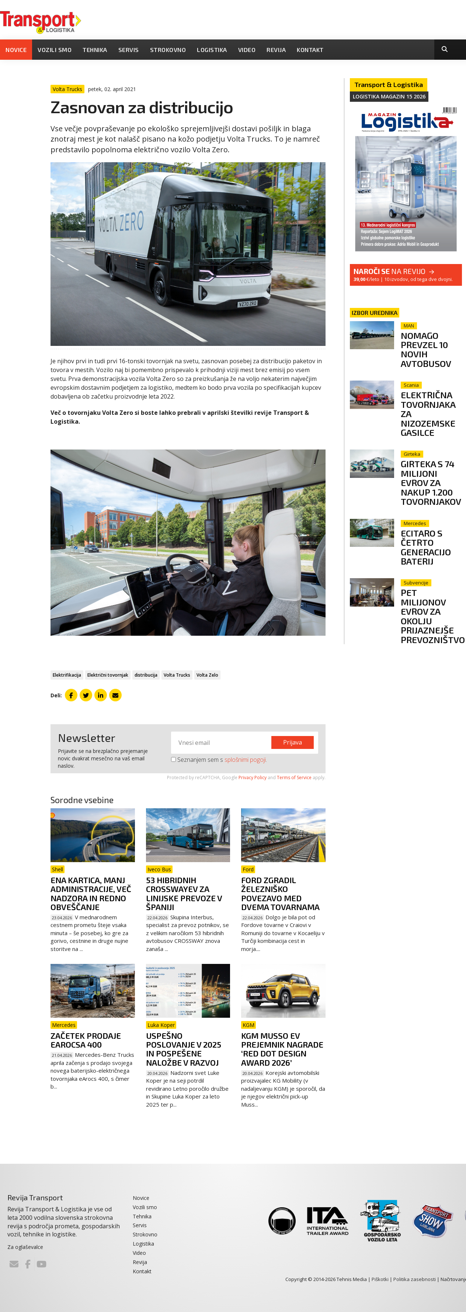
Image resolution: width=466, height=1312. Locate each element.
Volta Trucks (177, 675)
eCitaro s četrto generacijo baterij (426, 547)
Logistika (212, 49)
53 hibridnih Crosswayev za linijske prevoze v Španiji (184, 893)
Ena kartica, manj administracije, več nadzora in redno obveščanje (91, 893)
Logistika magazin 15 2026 (389, 96)
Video (247, 49)
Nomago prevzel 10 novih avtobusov (426, 349)
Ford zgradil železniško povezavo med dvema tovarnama (280, 893)
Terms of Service (294, 777)
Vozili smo (55, 49)
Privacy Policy (253, 777)
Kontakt (310, 49)
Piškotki (380, 1279)
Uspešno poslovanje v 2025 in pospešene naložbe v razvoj (183, 1049)
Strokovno (168, 49)
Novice (16, 49)
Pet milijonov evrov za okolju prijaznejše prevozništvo (433, 616)
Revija (276, 49)
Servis (128, 49)
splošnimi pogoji (245, 760)
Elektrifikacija (67, 675)
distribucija (146, 675)
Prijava (292, 742)
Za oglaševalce (25, 1246)
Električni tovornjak (107, 675)
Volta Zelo (207, 675)
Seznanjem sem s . (219, 760)
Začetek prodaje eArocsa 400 (86, 1040)
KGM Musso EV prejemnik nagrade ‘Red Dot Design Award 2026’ (282, 1049)
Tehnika (95, 49)
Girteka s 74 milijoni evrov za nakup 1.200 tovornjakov (431, 482)
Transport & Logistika (388, 84)
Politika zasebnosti (414, 1279)
